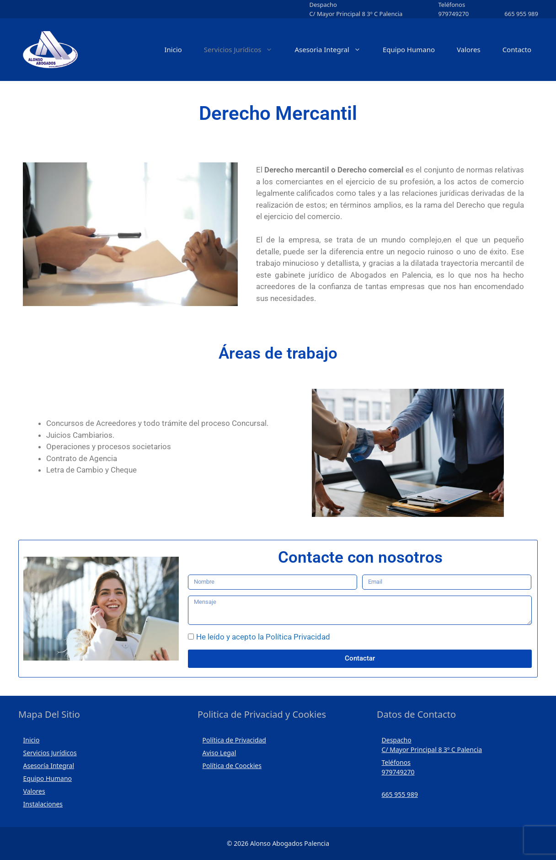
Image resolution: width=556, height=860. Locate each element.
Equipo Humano (409, 49)
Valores (469, 49)
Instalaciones (43, 804)
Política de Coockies (232, 765)
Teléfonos (451, 4)
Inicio (173, 49)
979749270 (453, 14)
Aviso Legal (219, 752)
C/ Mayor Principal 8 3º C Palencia (355, 14)
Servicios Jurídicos (244, 49)
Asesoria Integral (333, 49)
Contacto (517, 49)
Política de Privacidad (234, 740)
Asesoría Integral (49, 765)
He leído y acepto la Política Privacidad (263, 636)
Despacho (323, 4)
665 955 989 (521, 14)
